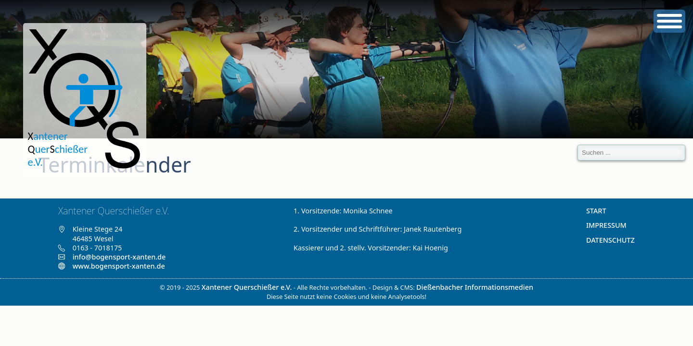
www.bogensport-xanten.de (111, 266)
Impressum (606, 225)
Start (596, 210)
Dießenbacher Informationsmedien (474, 287)
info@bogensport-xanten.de (119, 256)
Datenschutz (610, 240)
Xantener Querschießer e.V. (247, 287)
